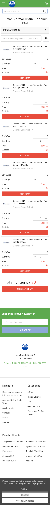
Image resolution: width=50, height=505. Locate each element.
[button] (46, 38)
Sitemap (6, 422)
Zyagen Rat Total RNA (36, 446)
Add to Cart (25, 78)
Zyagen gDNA (8, 456)
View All (29, 460)
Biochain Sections (10, 446)
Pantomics (7, 451)
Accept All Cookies (25, 500)
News (5, 417)
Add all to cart (25, 289)
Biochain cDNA (9, 460)
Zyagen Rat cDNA (34, 456)
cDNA (30, 392)
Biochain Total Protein (36, 441)
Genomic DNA (33, 406)
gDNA (30, 401)
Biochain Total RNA (34, 451)
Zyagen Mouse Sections (12, 441)
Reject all (25, 494)
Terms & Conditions (25, 475)
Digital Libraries (34, 396)
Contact (6, 412)
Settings (25, 489)
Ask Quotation (8, 408)
